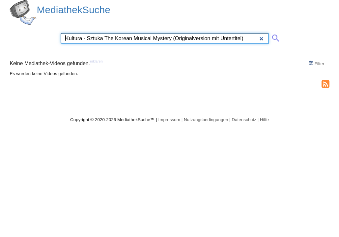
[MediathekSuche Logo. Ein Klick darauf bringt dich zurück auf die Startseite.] (23, 12)
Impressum (169, 119)
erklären (96, 61)
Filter (316, 63)
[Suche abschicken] (274, 37)
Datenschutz (244, 119)
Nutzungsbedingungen (206, 119)
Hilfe (264, 119)
